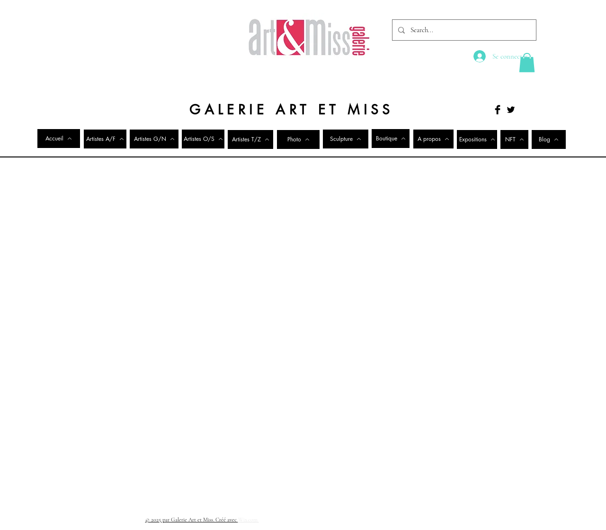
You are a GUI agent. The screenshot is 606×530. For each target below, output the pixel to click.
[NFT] (514, 139)
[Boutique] (391, 138)
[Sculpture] (345, 139)
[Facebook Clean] (479, 519)
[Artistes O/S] (203, 139)
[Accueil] (58, 138)
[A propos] (433, 139)
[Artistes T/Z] (250, 139)
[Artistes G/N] (154, 139)
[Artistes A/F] (105, 139)
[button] (527, 62)
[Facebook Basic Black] (497, 109)
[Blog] (549, 139)
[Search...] (463, 30)
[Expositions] (477, 139)
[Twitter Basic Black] (511, 109)
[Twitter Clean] (492, 519)
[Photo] (298, 139)
